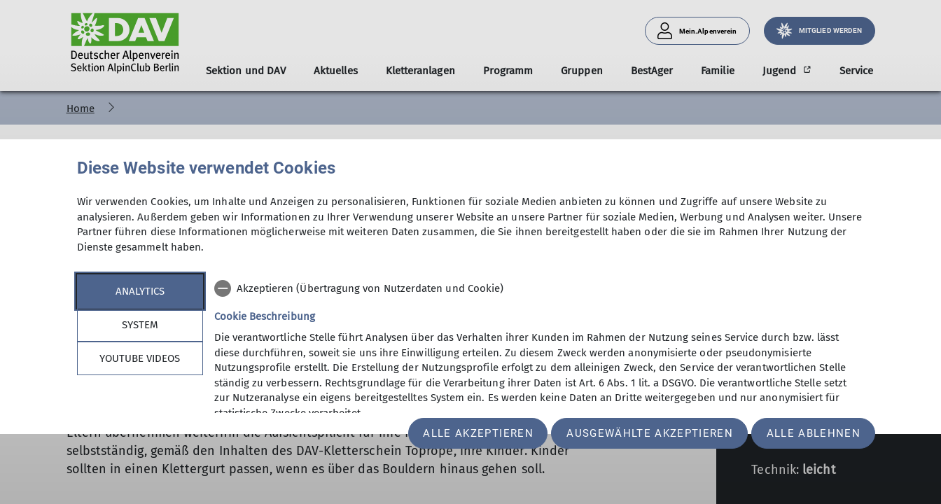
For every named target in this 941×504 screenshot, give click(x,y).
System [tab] (140, 324)
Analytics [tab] (140, 291)
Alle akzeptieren (478, 433)
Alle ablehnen (813, 433)
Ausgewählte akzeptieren (649, 433)
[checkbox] (539, 288)
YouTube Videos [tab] (139, 358)
